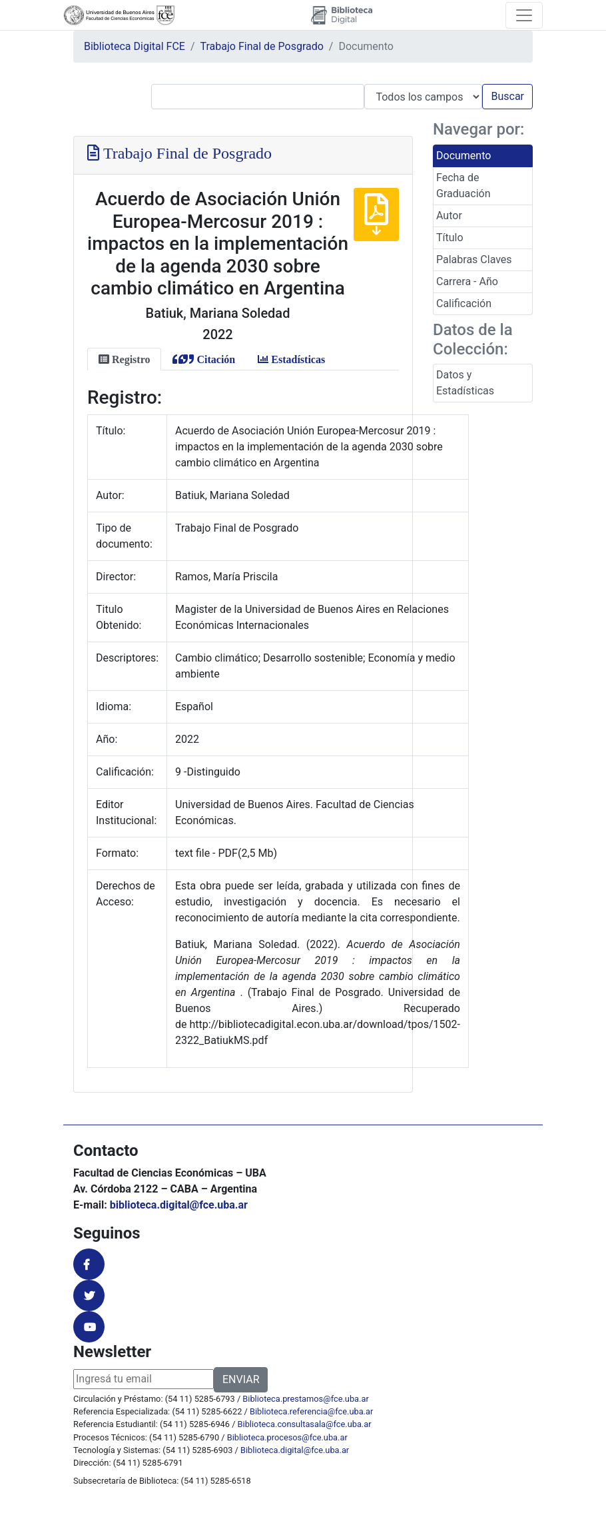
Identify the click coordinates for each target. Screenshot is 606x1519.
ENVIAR (240, 1379)
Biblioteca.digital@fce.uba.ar (294, 1450)
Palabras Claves (474, 259)
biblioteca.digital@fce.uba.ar (179, 1205)
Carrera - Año (467, 281)
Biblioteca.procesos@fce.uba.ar (287, 1437)
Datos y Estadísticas (465, 382)
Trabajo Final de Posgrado (262, 46)
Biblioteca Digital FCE (134, 46)
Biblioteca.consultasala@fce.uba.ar (305, 1424)
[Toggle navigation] (524, 15)
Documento (463, 155)
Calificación (463, 303)
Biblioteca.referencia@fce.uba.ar (311, 1411)
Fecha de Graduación (463, 185)
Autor (449, 215)
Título (449, 237)
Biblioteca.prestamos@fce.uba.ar (305, 1399)
